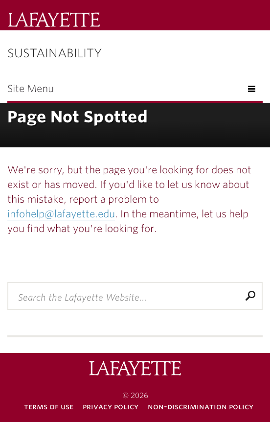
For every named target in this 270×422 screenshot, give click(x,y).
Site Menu (30, 88)
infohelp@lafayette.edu (61, 214)
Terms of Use (48, 406)
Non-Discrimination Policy (200, 406)
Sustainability (54, 53)
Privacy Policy (110, 406)
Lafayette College (54, 21)
